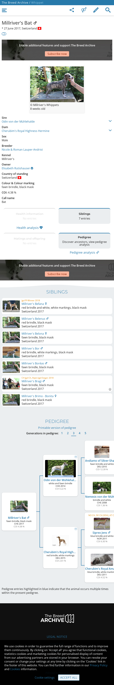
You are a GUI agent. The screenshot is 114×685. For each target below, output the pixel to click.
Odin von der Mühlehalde (18, 111)
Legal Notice (57, 619)
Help (57, 634)
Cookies (15, 669)
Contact (57, 627)
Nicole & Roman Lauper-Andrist (22, 139)
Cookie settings (45, 677)
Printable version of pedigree (57, 410)
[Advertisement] (57, 44)
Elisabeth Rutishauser (17, 158)
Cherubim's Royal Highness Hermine (25, 120)
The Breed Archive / (16, 3)
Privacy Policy (98, 665)
